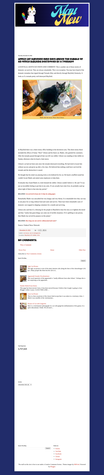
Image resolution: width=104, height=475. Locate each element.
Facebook (58, 454)
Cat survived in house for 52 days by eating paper (40, 194)
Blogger (52, 466)
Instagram (58, 459)
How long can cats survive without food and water (41, 221)
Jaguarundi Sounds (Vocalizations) (38, 276)
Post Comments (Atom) (34, 254)
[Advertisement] (52, 39)
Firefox (57, 449)
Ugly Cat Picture (33, 266)
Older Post (82, 250)
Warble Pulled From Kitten (28, 286)
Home (52, 250)
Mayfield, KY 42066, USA (32, 235)
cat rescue (26, 233)
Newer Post (22, 250)
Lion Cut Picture (33, 294)
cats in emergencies (35, 233)
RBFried (77, 464)
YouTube (58, 451)
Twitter (57, 456)
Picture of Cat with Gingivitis (37, 304)
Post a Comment (25, 245)
